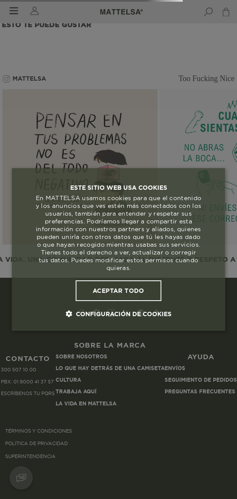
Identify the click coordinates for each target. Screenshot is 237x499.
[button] (119, 314)
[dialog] (118, 249)
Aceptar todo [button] (118, 291)
